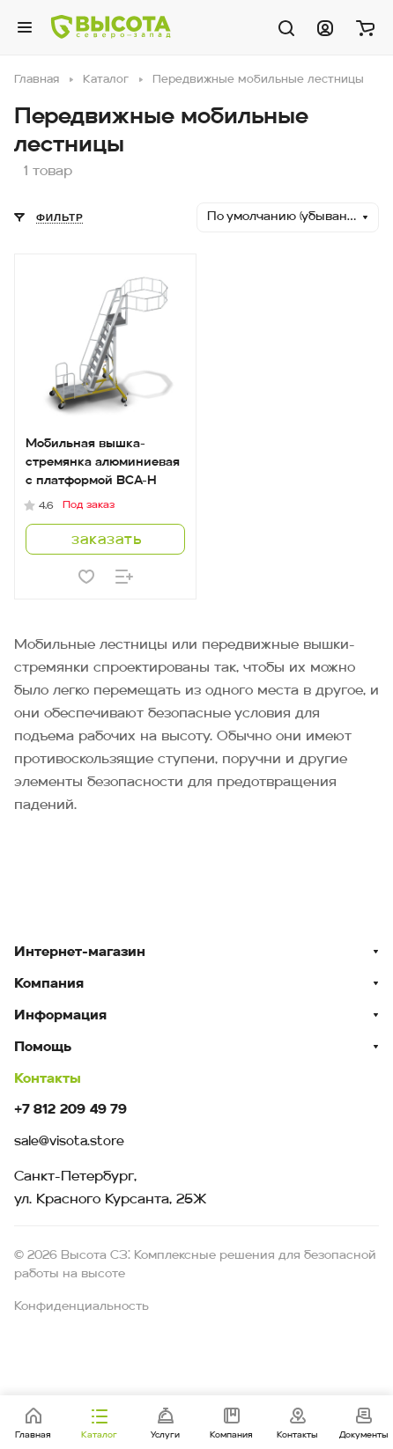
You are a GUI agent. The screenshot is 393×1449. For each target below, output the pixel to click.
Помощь (42, 1048)
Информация (60, 1016)
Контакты (47, 1079)
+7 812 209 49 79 (70, 1110)
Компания (49, 984)
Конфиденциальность (81, 1306)
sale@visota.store (69, 1142)
